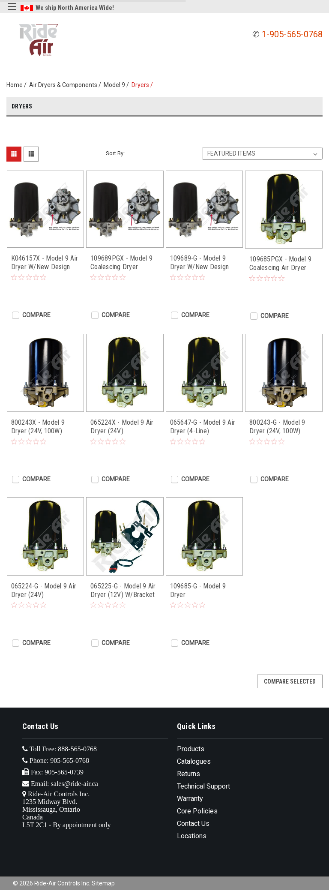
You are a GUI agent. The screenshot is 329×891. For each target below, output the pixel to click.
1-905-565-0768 (292, 34)
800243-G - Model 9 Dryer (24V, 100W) (277, 426)
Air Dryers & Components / (66, 84)
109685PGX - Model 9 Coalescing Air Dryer (280, 263)
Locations (191, 836)
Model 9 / (118, 84)
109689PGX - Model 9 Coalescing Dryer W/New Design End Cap (123, 262)
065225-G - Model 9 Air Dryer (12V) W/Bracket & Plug (123, 590)
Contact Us (193, 823)
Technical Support (203, 786)
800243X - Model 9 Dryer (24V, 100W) (38, 426)
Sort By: (115, 153)
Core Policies (197, 811)
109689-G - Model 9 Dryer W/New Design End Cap (199, 262)
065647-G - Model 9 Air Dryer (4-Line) (203, 426)
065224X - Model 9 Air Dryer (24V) (121, 426)
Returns (188, 774)
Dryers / (144, 84)
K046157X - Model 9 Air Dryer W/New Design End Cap (44, 262)
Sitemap (103, 883)
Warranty (190, 799)
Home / (17, 84)
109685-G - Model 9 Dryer (198, 590)
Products (190, 749)
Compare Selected (290, 681)
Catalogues (194, 761)
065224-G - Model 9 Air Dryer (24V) (44, 590)
